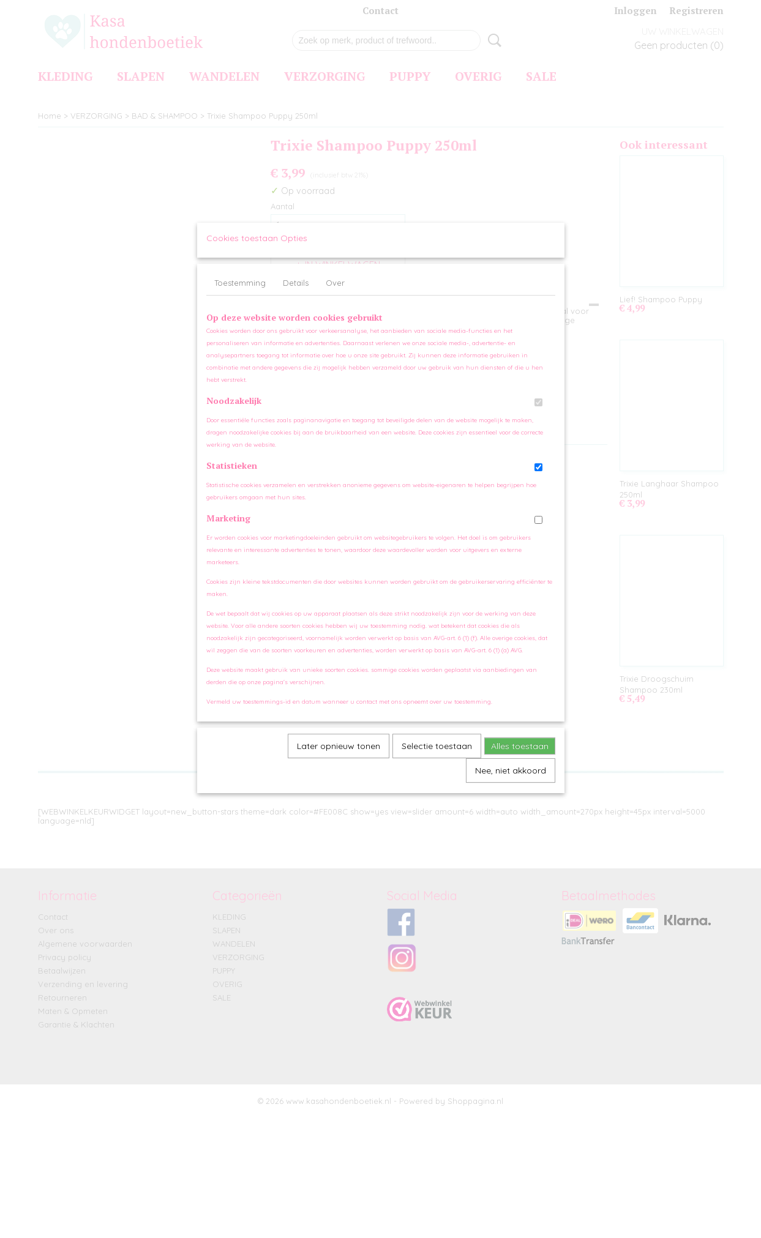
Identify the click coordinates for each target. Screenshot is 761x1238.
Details (296, 294)
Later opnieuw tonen (338, 757)
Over (335, 294)
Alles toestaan (520, 757)
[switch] (538, 414)
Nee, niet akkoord (510, 782)
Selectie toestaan (437, 757)
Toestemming (240, 294)
